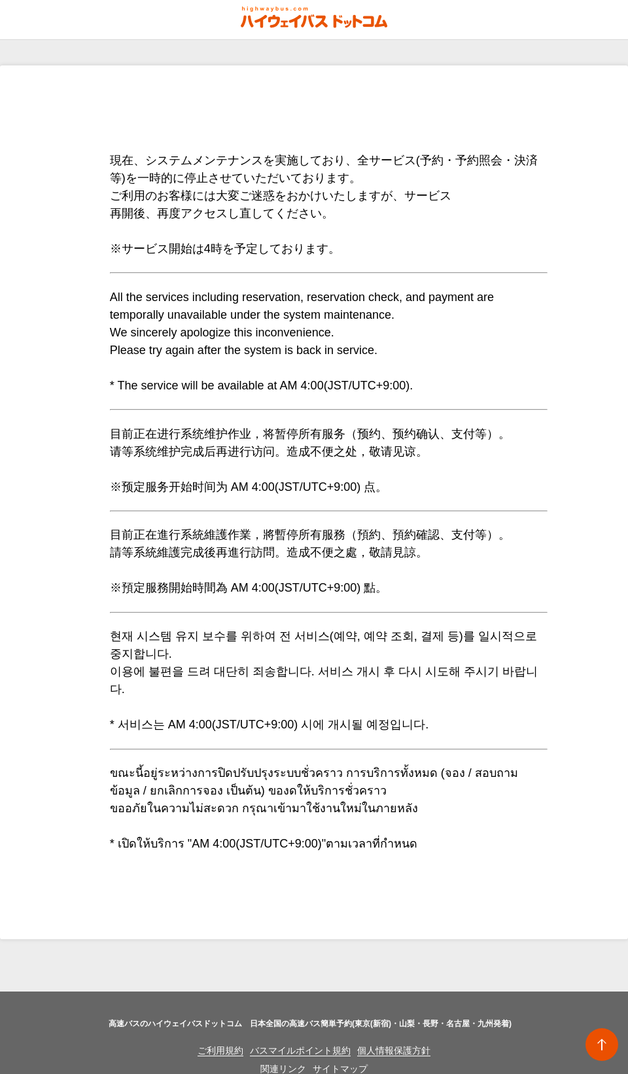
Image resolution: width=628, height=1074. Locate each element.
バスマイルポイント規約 (300, 1050)
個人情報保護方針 (393, 1050)
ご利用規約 (220, 1050)
